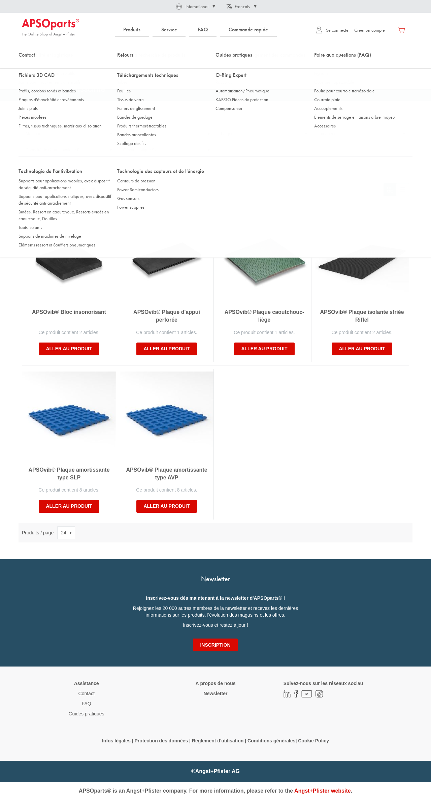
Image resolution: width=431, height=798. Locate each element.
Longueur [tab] (327, 133)
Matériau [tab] (33, 133)
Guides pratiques (86, 713)
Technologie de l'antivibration (71, 67)
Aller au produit (69, 348)
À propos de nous (215, 683)
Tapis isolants (119, 67)
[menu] (197, 29)
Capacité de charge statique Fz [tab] (53, 150)
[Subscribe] (215, 645)
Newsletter (216, 693)
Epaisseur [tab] (132, 133)
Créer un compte (369, 30)
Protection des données (161, 740)
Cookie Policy (313, 740)
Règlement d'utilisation (217, 740)
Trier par (30, 189)
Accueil (28, 67)
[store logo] (50, 27)
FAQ (86, 703)
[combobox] (215, 49)
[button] (195, 6)
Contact (86, 693)
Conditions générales (271, 740)
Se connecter (333, 30)
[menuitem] (132, 29)
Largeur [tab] (228, 133)
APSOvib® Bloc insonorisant (69, 312)
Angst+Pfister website (322, 791)
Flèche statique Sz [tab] (140, 150)
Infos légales (116, 740)
